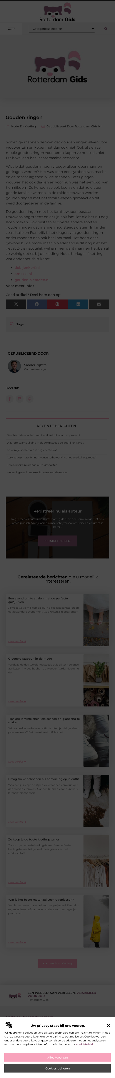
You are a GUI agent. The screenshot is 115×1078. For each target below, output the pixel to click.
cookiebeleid (84, 1044)
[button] (108, 1025)
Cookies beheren (57, 1068)
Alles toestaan (57, 1057)
